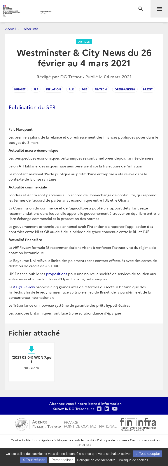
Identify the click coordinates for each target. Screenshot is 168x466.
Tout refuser (33, 460)
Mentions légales (38, 440)
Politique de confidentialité (74, 440)
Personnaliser (62, 460)
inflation (53, 89)
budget (20, 89)
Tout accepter (147, 453)
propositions (56, 273)
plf (35, 89)
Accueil (10, 28)
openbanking (125, 89)
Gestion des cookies (145, 440)
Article (84, 41)
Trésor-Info (30, 28)
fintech (101, 89)
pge (84, 89)
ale (71, 89)
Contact (17, 440)
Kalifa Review (24, 286)
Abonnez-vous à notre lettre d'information (85, 403)
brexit (148, 89)
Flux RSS (85, 444)
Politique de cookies (112, 440)
